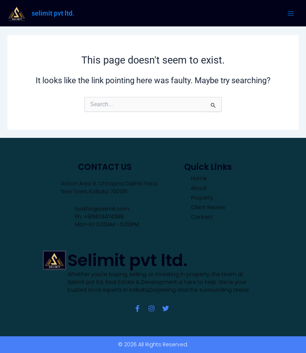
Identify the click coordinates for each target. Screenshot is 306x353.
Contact (202, 217)
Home (199, 178)
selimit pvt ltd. (53, 13)
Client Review (208, 207)
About (199, 188)
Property (202, 197)
